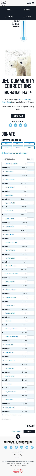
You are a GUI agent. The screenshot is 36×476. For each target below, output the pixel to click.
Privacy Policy (18, 455)
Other (29, 148)
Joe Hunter (8, 399)
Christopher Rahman (11, 329)
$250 (29, 144)
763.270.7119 (12, 465)
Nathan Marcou (10, 305)
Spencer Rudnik (10, 203)
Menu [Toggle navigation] (30, 3)
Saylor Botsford (10, 392)
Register (27, 10)
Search (27, 16)
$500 (6, 148)
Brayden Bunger (10, 297)
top (18, 436)
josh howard (9, 171)
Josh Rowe (9, 195)
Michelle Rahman (10, 266)
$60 (6, 144)
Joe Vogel (8, 384)
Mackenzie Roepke (11, 163)
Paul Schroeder (10, 250)
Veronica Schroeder (11, 274)
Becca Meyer (9, 218)
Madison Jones (10, 258)
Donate (9, 10)
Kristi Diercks (9, 234)
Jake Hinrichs (9, 226)
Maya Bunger (9, 368)
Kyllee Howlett (10, 281)
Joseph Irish (9, 344)
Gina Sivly (8, 321)
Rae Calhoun (9, 352)
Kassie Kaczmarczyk (11, 337)
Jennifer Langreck (11, 242)
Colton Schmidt (10, 407)
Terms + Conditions (18, 452)
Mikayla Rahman (10, 289)
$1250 (18, 148)
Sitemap (18, 457)
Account (9, 16)
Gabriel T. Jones (10, 211)
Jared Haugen (9, 179)
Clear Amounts (16, 431)
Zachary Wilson (10, 313)
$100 (18, 144)
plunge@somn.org (22, 465)
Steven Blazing (10, 187)
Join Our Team (18, 116)
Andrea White (9, 376)
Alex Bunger (9, 360)
